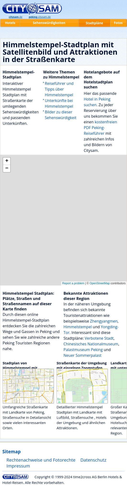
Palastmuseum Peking (83, 349)
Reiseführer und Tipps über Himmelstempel (59, 89)
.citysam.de (40, 17)
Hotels (10, 23)
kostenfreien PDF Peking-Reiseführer (100, 127)
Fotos (118, 23)
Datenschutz (93, 460)
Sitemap (11, 451)
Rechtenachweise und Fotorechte (40, 460)
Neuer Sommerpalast (82, 355)
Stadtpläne (94, 23)
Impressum (18, 466)
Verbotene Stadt (99, 338)
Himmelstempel (78, 326)
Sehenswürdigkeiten (49, 23)
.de (15, 17)
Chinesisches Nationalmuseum (91, 344)
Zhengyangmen (103, 321)
